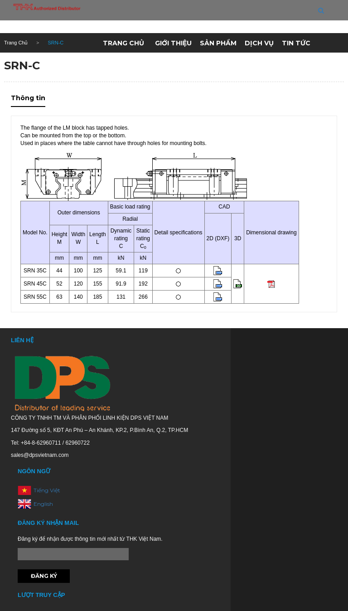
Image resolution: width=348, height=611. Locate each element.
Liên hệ (168, 65)
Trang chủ (123, 43)
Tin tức (296, 43)
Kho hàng (125, 65)
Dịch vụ (259, 43)
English (43, 503)
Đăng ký (44, 575)
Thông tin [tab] (28, 98)
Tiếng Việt (47, 490)
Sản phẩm (218, 43)
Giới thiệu (173, 43)
